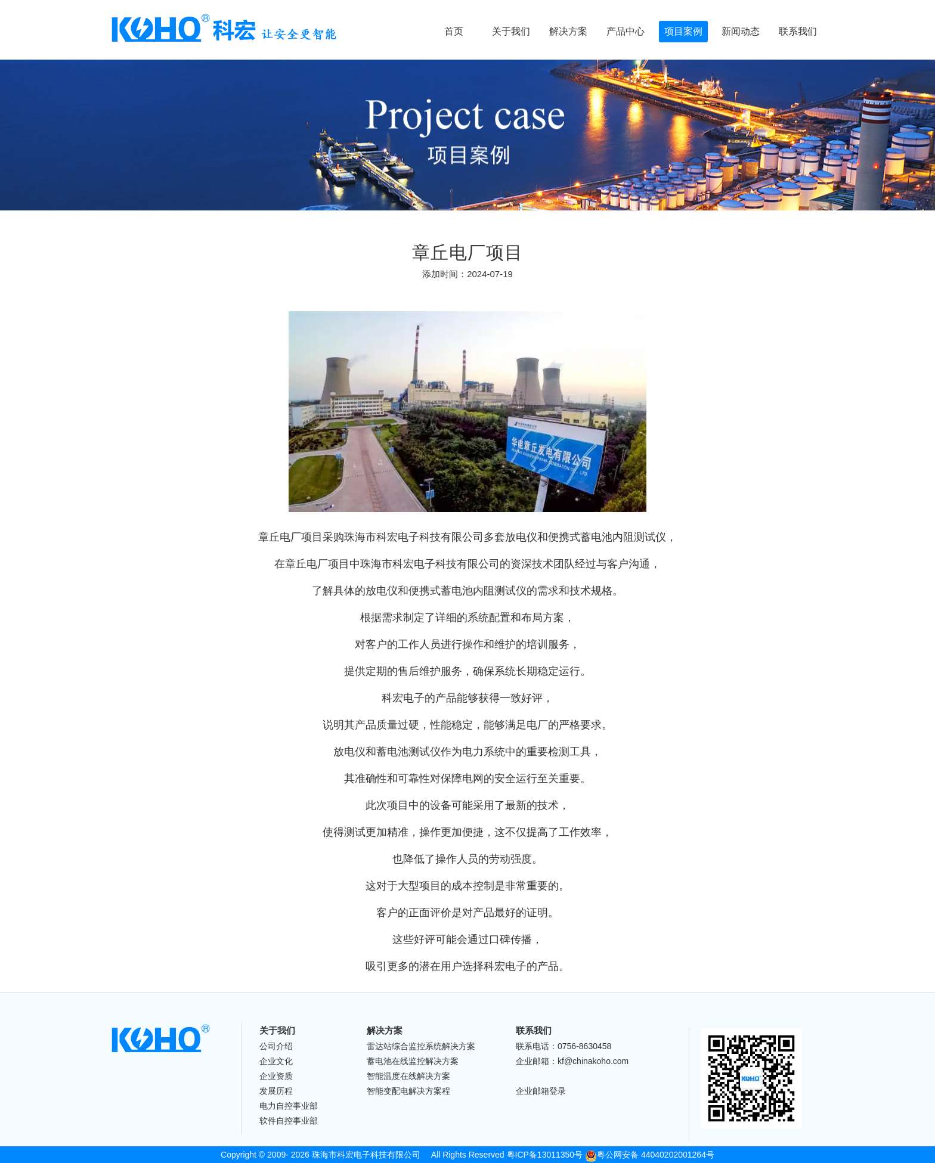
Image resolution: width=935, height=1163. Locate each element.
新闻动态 (741, 31)
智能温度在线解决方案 (408, 1076)
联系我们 (798, 31)
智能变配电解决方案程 (408, 1091)
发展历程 (276, 1091)
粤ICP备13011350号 (545, 1154)
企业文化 (276, 1061)
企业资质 (276, 1076)
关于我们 (511, 31)
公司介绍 (276, 1046)
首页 (453, 31)
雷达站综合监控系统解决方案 (421, 1046)
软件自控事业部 (288, 1120)
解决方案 (568, 31)
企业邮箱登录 (541, 1091)
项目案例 (683, 31)
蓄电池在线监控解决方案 (413, 1061)
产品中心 (625, 31)
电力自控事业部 (288, 1106)
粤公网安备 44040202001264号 (649, 1154)
